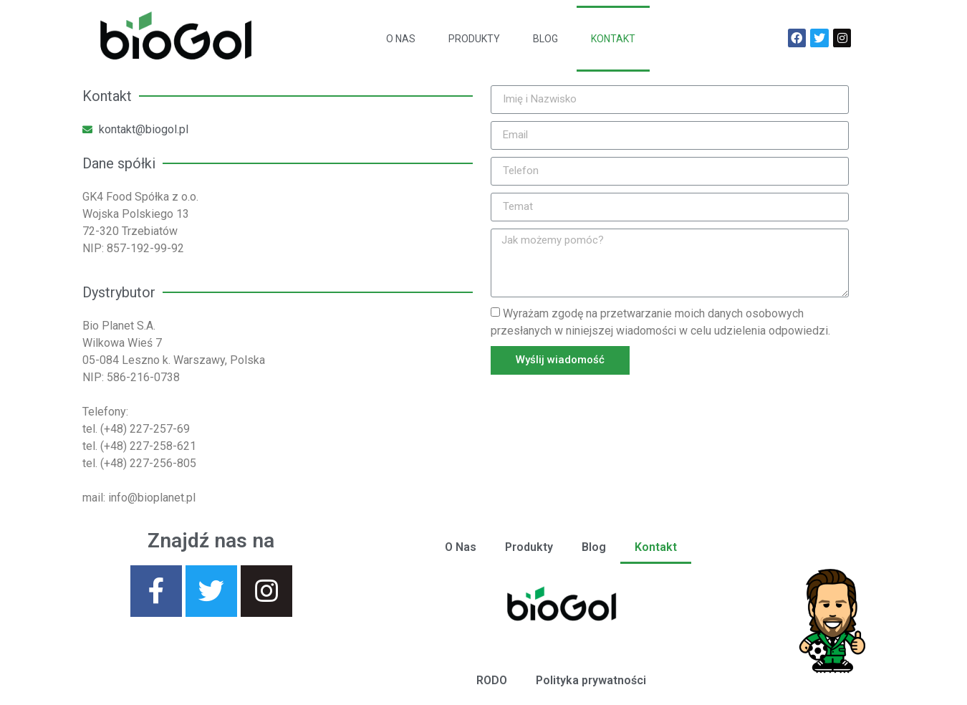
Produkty (474, 38)
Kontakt (613, 38)
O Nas (400, 38)
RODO (491, 680)
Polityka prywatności (591, 680)
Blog (545, 38)
